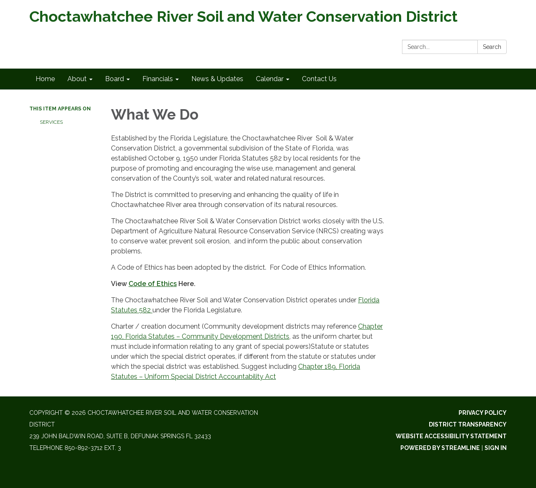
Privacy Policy (483, 412)
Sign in (495, 448)
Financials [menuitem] (157, 79)
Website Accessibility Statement (451, 436)
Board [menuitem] (114, 79)
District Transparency (468, 424)
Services (51, 122)
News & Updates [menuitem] (217, 79)
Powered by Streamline (440, 448)
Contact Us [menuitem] (319, 79)
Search (492, 46)
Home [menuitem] (45, 79)
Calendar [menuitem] (269, 79)
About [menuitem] (77, 79)
